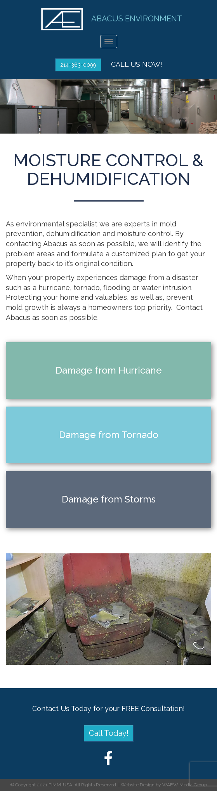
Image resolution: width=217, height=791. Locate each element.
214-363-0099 (78, 65)
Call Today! (108, 733)
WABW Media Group (184, 785)
